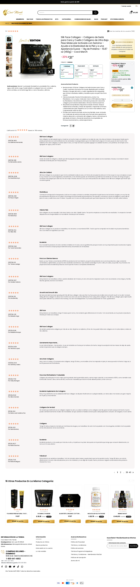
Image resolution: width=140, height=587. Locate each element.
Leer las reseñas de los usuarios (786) (121, 31)
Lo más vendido (41, 551)
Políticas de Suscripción (78, 557)
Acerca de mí (75, 561)
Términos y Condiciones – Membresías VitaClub (86, 554)
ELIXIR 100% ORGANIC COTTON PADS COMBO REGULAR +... (70, 514)
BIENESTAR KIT (122, 514)
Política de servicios (77, 548)
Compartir (70, 125)
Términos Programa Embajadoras (81, 551)
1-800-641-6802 (13, 559)
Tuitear (73, 125)
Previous (129, 480)
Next (133, 480)
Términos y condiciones (78, 545)
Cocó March (44, 511)
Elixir (17, 511)
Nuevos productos (42, 545)
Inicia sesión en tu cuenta (44, 548)
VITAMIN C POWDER (43, 514)
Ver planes (122, 56)
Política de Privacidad (78, 542)
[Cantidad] (122, 100)
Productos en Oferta (42, 542)
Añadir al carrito (122, 106)
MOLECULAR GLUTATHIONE (96, 514)
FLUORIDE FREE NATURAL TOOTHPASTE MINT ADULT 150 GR (17, 514)
